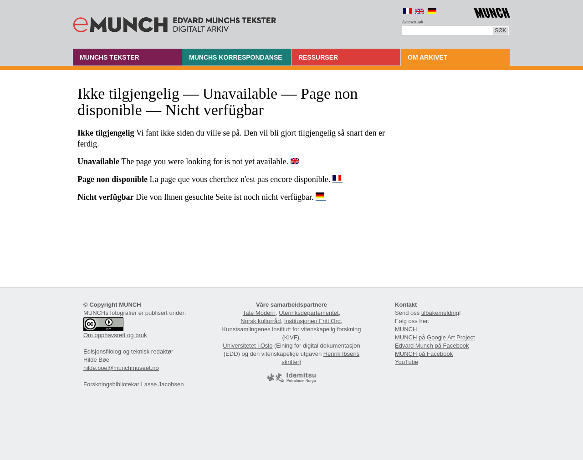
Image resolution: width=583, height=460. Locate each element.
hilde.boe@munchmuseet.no (121, 367)
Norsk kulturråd (260, 321)
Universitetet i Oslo (247, 345)
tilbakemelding (440, 312)
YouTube (406, 362)
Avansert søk (413, 22)
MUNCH (406, 329)
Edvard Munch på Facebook (432, 345)
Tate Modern (259, 312)
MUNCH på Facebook (424, 353)
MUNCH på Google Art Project (435, 337)
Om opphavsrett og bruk (115, 335)
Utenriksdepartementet (309, 312)
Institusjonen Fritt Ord (312, 321)
